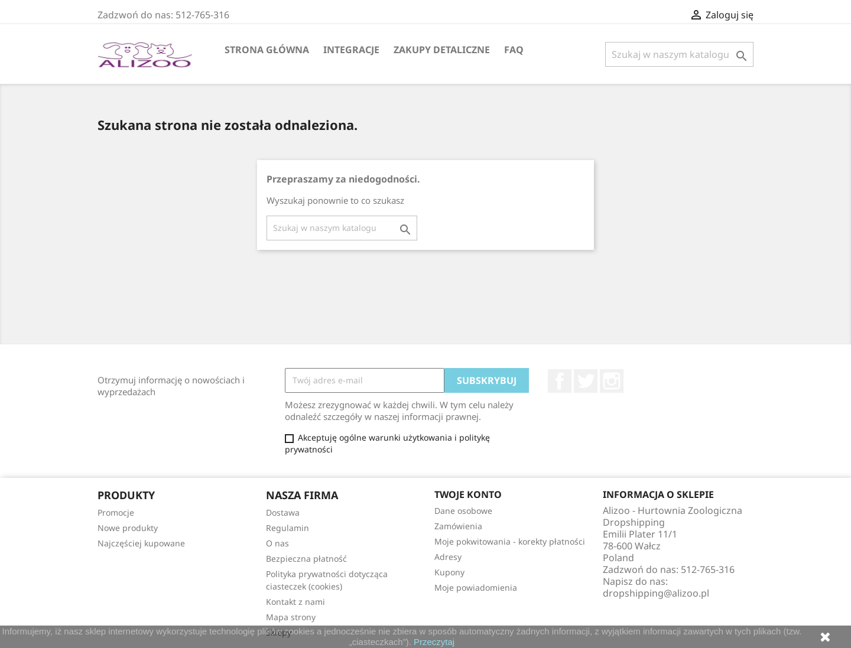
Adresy (448, 556)
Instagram (611, 381)
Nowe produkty (128, 527)
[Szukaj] (679, 54)
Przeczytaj (434, 642)
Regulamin (287, 527)
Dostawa (283, 512)
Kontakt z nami (295, 601)
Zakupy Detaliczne (442, 49)
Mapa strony (291, 617)
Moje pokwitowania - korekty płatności (509, 541)
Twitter (585, 381)
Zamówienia (458, 526)
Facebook (559, 381)
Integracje (351, 49)
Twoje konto (468, 494)
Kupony (449, 572)
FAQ (514, 49)
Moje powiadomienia (475, 587)
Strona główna (267, 49)
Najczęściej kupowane (141, 543)
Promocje (116, 512)
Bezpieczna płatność (306, 558)
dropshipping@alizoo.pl (656, 593)
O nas (277, 543)
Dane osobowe (463, 510)
